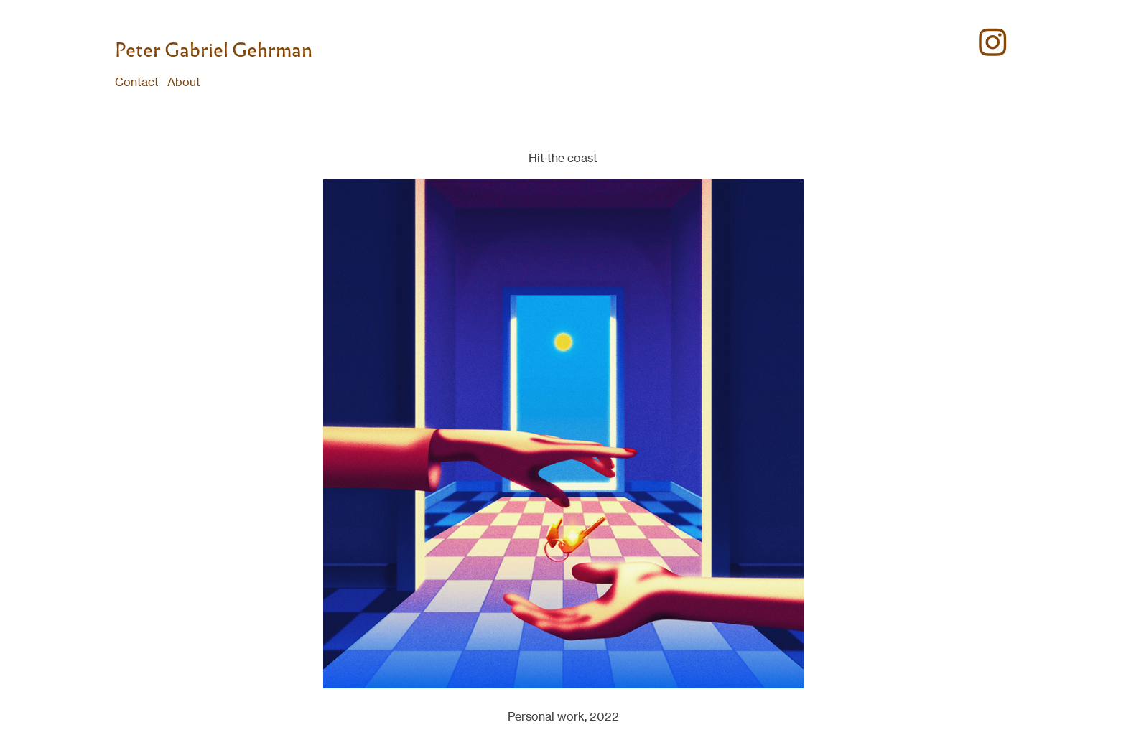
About (183, 82)
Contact (137, 82)
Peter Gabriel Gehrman (213, 50)
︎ (993, 43)
